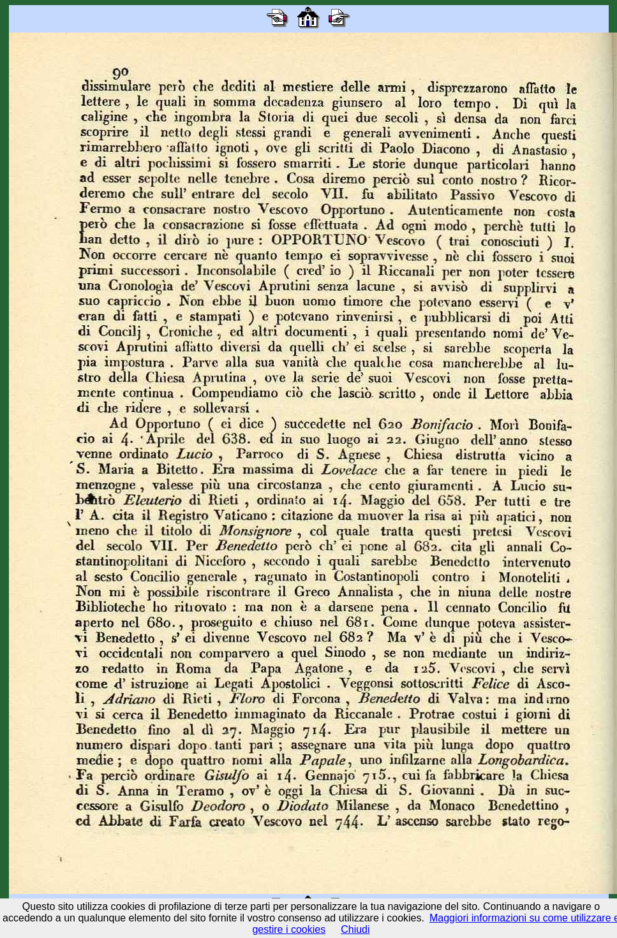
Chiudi (355, 929)
